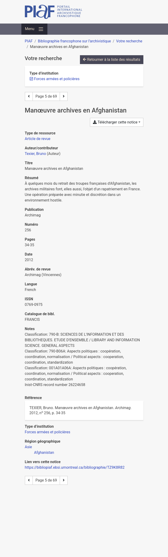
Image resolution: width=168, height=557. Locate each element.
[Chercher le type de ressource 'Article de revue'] (37, 139)
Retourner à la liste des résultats (111, 59)
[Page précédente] (29, 96)
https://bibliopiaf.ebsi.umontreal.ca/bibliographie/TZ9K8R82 (75, 467)
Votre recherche (129, 41)
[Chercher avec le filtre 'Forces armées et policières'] (47, 432)
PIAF (29, 41)
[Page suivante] (64, 96)
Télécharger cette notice (115, 122)
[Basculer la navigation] (34, 29)
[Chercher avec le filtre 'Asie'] (28, 447)
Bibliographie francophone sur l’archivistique (74, 41)
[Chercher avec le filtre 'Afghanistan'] (44, 452)
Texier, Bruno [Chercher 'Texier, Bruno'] (35, 153)
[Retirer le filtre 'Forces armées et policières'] (57, 79)
